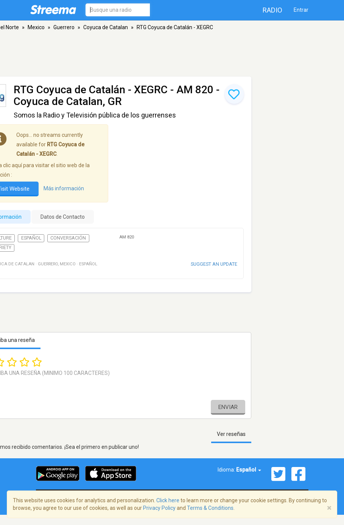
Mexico (36, 27)
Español (31, 238)
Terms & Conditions (210, 508)
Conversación (68, 238)
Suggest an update (214, 264)
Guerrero (64, 27)
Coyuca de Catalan (105, 27)
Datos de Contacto (62, 217)
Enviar (228, 407)
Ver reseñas (231, 434)
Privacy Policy (159, 508)
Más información (64, 189)
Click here (167, 500)
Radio (272, 10)
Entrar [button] (301, 10)
